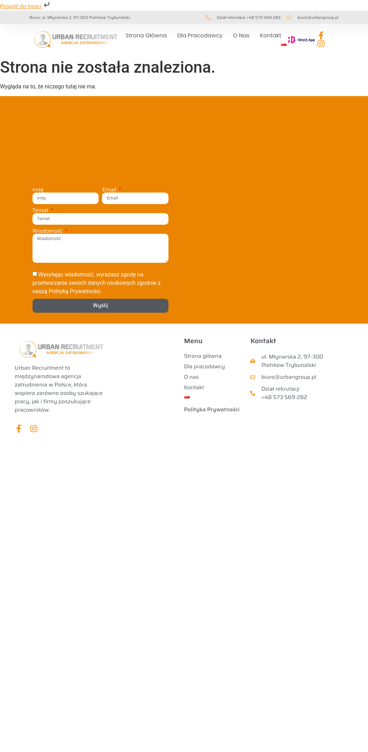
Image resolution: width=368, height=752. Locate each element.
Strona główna (146, 35)
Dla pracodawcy (200, 35)
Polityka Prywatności (212, 409)
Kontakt (270, 35)
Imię (38, 190)
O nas (241, 35)
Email (110, 190)
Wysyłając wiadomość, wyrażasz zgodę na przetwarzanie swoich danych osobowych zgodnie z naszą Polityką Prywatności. (97, 282)
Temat (41, 210)
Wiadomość (48, 231)
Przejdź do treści (25, 6)
